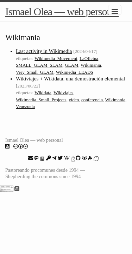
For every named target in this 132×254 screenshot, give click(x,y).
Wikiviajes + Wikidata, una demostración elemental (70, 78)
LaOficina (89, 58)
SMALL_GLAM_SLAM (39, 65)
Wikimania (91, 65)
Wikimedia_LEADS (74, 72)
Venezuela (25, 106)
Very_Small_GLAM (35, 72)
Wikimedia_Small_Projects (41, 99)
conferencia (92, 99)
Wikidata (42, 92)
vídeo (74, 99)
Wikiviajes (63, 92)
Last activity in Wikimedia (44, 51)
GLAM (71, 65)
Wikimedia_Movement (55, 58)
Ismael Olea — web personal (62, 11)
